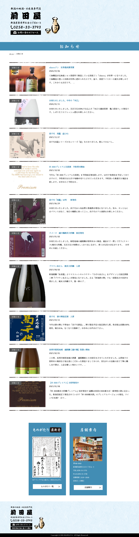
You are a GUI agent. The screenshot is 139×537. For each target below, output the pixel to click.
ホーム (11, 54)
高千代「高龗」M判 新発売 (66, 200)
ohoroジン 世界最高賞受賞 (64, 67)
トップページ (82, 21)
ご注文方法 (107, 21)
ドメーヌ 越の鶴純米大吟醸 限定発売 (70, 233)
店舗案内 (124, 21)
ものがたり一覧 (47, 486)
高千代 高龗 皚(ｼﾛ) (61, 134)
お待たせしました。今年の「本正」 (68, 101)
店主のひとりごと (115, 21)
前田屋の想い (90, 21)
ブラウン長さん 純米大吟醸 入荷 (68, 266)
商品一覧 (99, 21)
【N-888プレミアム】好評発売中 (67, 383)
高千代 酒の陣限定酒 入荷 (64, 317)
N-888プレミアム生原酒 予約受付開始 (71, 167)
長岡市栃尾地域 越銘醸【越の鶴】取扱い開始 (74, 350)
